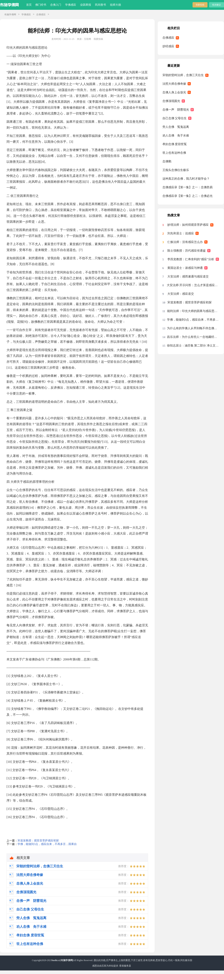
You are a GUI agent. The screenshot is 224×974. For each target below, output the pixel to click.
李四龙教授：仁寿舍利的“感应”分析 (190, 259)
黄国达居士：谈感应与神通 (185, 267)
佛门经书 (40, 4)
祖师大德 (115, 4)
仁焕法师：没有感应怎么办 (185, 242)
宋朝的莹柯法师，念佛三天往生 (183, 75)
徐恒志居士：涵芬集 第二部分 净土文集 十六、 (193, 345)
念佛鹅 (166, 161)
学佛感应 (70, 4)
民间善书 (100, 4)
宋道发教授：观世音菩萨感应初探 (38, 840)
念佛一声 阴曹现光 (175, 109)
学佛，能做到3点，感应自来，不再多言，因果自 (47, 844)
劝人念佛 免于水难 (175, 135)
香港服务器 (125, 965)
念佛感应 (41, 14)
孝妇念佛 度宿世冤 (174, 144)
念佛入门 (55, 4)
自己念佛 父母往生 (174, 118)
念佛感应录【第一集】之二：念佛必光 (187, 195)
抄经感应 (168, 46)
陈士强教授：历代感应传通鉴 (186, 250)
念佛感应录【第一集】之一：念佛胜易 (187, 187)
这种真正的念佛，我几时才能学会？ (186, 178)
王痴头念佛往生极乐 (175, 170)
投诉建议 (216, 5)
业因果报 (85, 4)
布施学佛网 (10, 14)
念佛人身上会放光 (174, 92)
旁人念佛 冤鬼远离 (175, 126)
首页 (29, 4)
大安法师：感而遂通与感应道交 (188, 276)
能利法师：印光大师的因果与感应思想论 (193, 311)
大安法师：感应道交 (180, 293)
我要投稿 (200, 5)
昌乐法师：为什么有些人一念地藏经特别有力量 (193, 336)
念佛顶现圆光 (171, 101)
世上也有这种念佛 (174, 152)
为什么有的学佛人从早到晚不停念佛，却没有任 (193, 328)
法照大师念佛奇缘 (174, 83)
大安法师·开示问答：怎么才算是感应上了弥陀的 (193, 285)
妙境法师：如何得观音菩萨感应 (188, 224)
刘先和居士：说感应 (180, 233)
